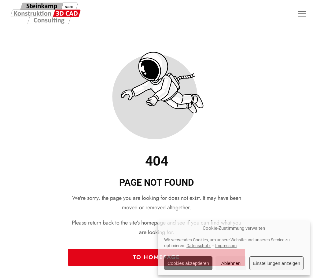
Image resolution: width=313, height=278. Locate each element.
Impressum (226, 245)
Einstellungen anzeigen (276, 263)
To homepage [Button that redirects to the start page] (156, 257)
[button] (302, 13)
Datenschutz (198, 245)
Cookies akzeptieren (188, 263)
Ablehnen (231, 263)
